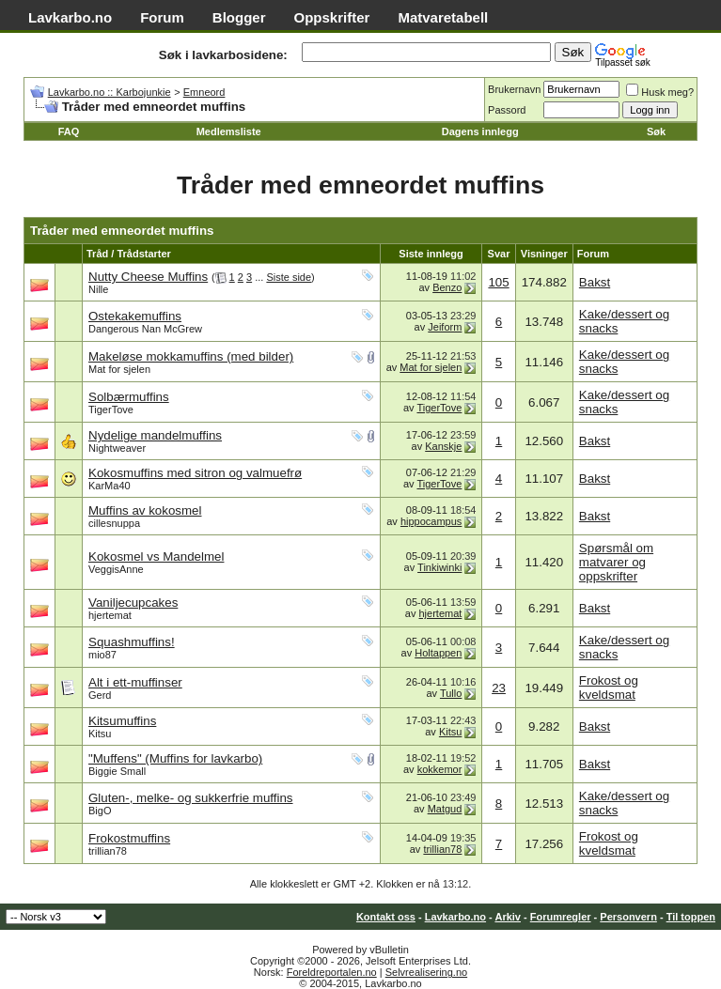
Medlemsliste (228, 131)
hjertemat (110, 615)
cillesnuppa (114, 523)
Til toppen (690, 916)
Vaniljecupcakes (133, 602)
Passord (506, 110)
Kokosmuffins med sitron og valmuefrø (195, 473)
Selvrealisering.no (426, 972)
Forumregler (560, 916)
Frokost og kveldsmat (608, 687)
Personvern (628, 916)
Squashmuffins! (131, 642)
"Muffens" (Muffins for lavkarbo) (175, 758)
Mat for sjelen (119, 369)
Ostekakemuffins (134, 316)
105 (498, 282)
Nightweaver (117, 448)
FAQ (69, 131)
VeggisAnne (116, 569)
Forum (162, 17)
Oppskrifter (332, 17)
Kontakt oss (385, 916)
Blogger (239, 17)
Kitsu (99, 733)
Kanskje (443, 446)
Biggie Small (117, 771)
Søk (656, 131)
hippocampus (431, 521)
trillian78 (107, 851)
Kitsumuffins (122, 721)
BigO (99, 810)
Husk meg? (660, 92)
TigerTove (110, 409)
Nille (98, 289)
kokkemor (439, 769)
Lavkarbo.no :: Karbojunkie (109, 92)
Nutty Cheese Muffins (148, 277)
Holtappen (438, 652)
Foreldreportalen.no (332, 972)
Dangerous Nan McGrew (145, 328)
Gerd (99, 695)
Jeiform (445, 326)
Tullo (451, 693)
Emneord (204, 92)
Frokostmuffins (129, 838)
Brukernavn (514, 89)
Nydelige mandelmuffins (155, 435)
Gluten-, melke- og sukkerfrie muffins (190, 798)
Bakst (594, 282)
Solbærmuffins (128, 397)
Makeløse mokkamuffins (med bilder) (190, 356)
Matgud (445, 808)
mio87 (102, 654)
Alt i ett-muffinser (135, 682)
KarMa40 (109, 485)
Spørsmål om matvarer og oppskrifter (616, 562)
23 (499, 688)
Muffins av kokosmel (145, 510)
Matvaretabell (443, 17)
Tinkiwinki (439, 567)
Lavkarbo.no (70, 17)
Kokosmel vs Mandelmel (156, 556)
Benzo (447, 287)
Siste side (288, 277)
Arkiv (507, 916)
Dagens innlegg (480, 131)
